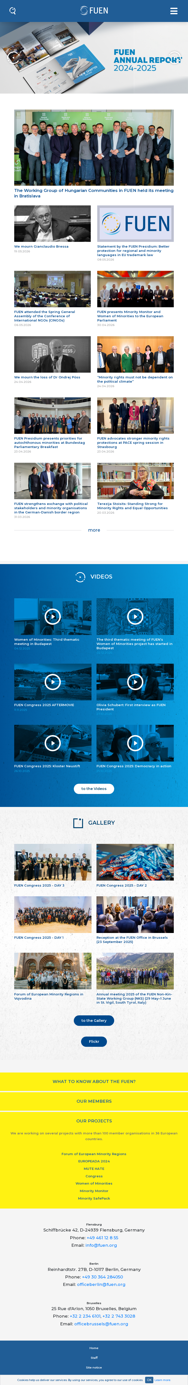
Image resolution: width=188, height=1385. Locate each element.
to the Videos (94, 788)
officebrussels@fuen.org (101, 1323)
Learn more (162, 1380)
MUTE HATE (94, 1169)
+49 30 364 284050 (102, 1276)
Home (94, 1348)
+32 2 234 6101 (85, 1316)
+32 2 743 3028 (118, 1316)
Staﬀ (94, 1358)
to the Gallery (94, 1020)
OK (149, 1380)
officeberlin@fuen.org (101, 1284)
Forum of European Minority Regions (94, 1154)
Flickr (94, 1041)
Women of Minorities (94, 1183)
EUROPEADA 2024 (94, 1161)
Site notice (94, 1367)
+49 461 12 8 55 (102, 1237)
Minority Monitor (94, 1191)
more (94, 530)
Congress (94, 1176)
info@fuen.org (101, 1245)
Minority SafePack (94, 1198)
